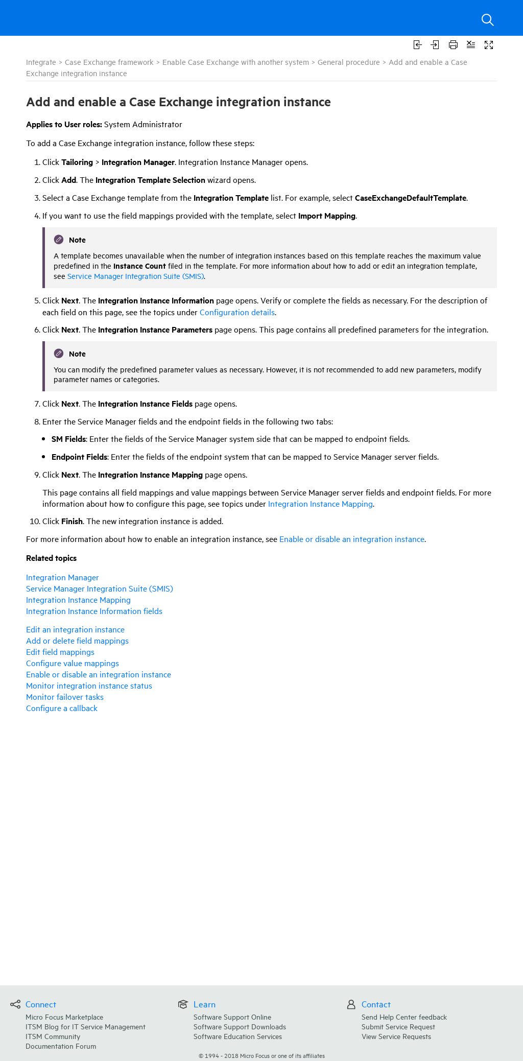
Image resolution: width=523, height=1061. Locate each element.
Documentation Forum (61, 1045)
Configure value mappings (72, 662)
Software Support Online (232, 1016)
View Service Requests (396, 1036)
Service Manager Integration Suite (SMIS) (135, 275)
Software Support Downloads (240, 1026)
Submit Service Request (398, 1026)
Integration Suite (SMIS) (99, 588)
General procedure (349, 61)
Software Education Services (238, 1036)
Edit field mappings (60, 651)
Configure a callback (62, 707)
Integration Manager (62, 576)
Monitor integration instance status (89, 685)
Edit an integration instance (75, 628)
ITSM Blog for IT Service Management (86, 1026)
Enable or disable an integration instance (351, 538)
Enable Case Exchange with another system (235, 61)
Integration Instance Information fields (94, 610)
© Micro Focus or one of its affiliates (262, 1055)
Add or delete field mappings (77, 640)
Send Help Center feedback (404, 1016)
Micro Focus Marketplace (64, 1016)
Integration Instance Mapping (320, 503)
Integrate (41, 61)
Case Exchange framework (109, 61)
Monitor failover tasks (65, 696)
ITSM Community (53, 1036)
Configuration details (237, 311)
